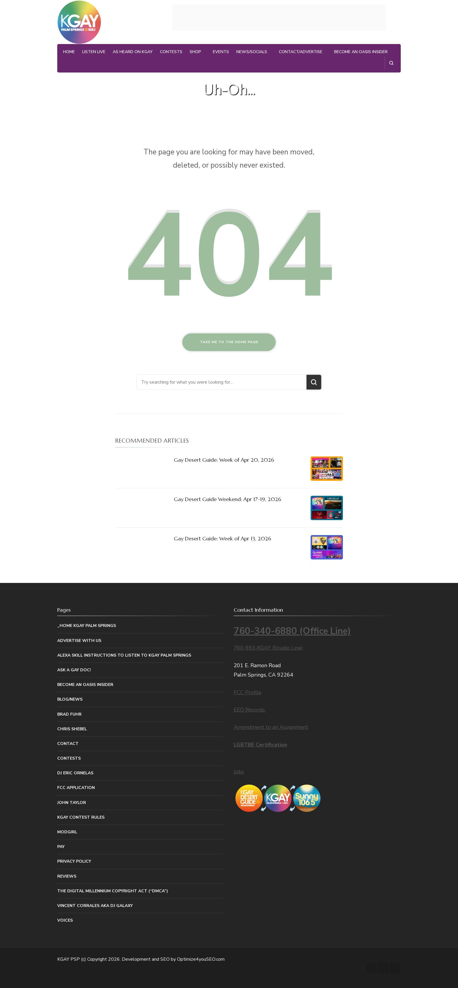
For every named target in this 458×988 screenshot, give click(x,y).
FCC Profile (247, 692)
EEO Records (250, 709)
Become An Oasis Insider (361, 52)
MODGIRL (67, 832)
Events (221, 52)
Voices (65, 920)
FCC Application (76, 787)
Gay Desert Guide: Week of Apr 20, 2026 (224, 459)
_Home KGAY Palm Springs (86, 625)
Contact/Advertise (300, 52)
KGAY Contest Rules (81, 817)
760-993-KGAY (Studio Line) (268, 647)
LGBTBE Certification (260, 744)
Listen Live (93, 52)
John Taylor (71, 802)
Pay (61, 846)
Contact (68, 743)
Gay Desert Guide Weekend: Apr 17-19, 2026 (227, 499)
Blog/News (69, 699)
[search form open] (391, 63)
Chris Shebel (72, 729)
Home (69, 52)
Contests (171, 52)
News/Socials (251, 52)
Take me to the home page (229, 342)
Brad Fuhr (69, 714)
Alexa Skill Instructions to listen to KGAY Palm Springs (124, 655)
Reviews (66, 876)
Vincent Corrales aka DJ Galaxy (95, 905)
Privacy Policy (74, 861)
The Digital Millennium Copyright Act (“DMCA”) (112, 891)
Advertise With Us (79, 640)
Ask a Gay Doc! (74, 670)
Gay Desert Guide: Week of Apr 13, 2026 (222, 538)
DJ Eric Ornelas (75, 773)
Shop (195, 52)
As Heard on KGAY (133, 52)
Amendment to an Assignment (271, 727)
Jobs (239, 771)
